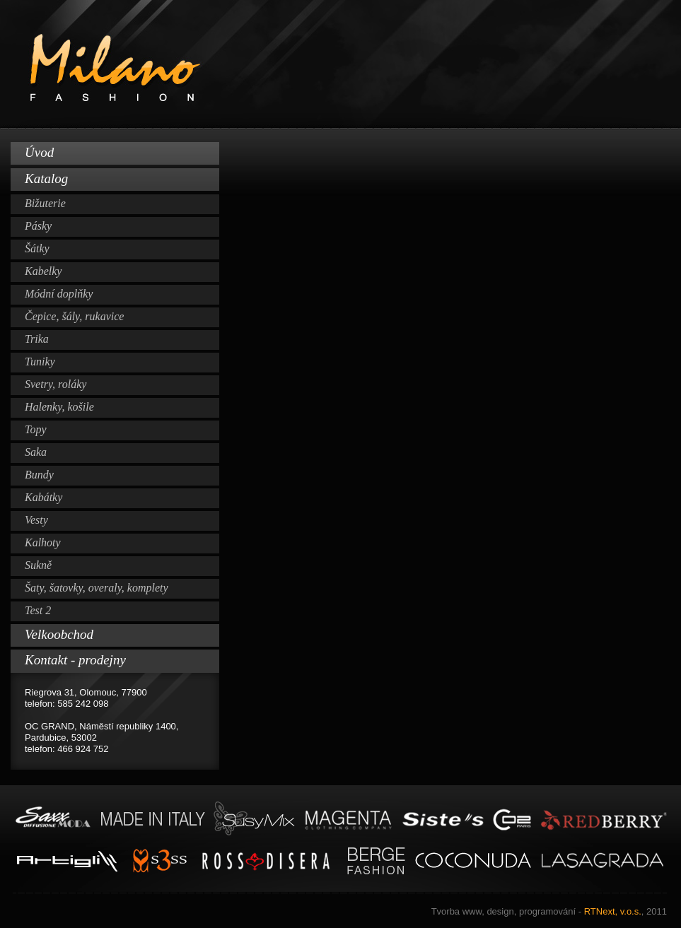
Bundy (39, 475)
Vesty (36, 520)
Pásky (38, 226)
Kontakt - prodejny (75, 659)
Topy (36, 429)
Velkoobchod (59, 634)
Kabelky (43, 271)
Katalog (46, 178)
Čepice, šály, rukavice (74, 316)
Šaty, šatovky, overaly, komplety (96, 588)
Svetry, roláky (55, 384)
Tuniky (40, 362)
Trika (37, 339)
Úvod (39, 152)
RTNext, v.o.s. (549, 911)
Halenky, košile (59, 407)
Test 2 (38, 610)
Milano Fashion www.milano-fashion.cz (340, 64)
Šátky (37, 248)
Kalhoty (43, 542)
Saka (36, 452)
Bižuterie (45, 203)
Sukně (38, 565)
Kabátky (43, 497)
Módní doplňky (59, 294)
